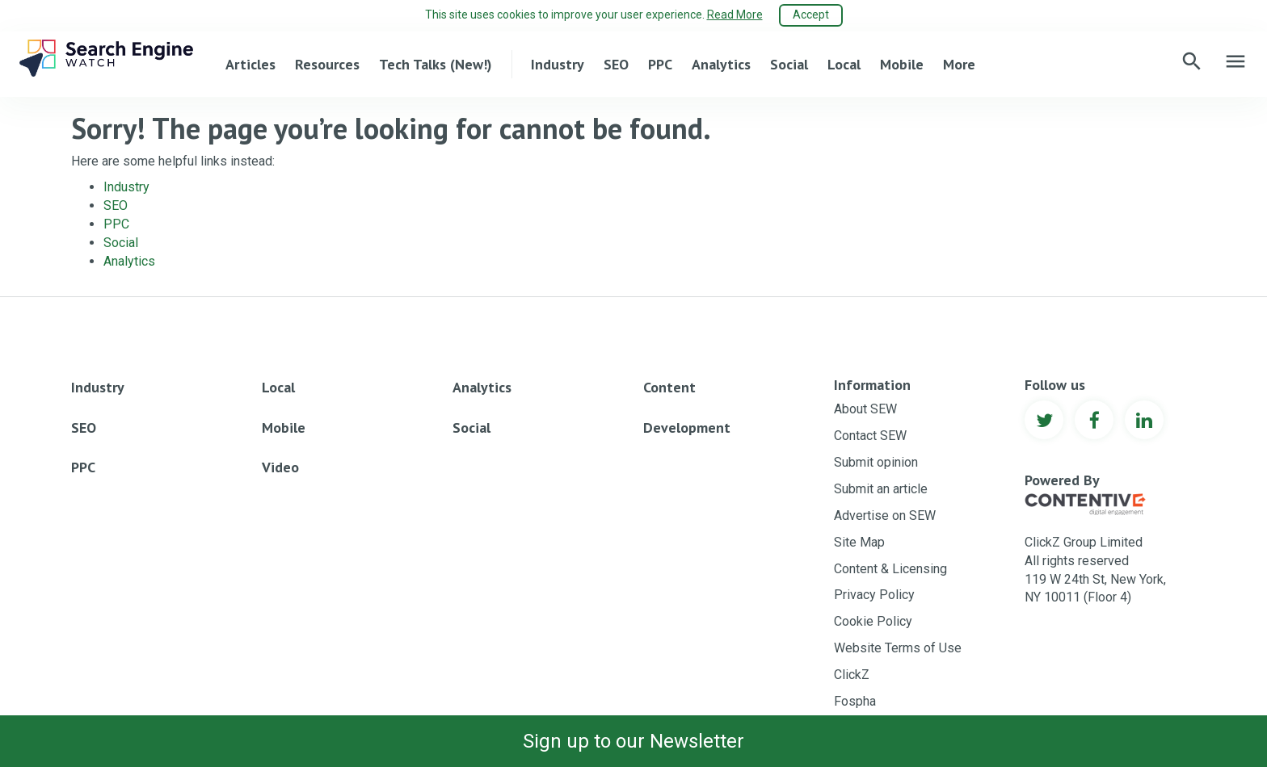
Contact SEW (870, 434)
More (959, 63)
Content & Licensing (890, 568)
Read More (735, 14)
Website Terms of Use (898, 647)
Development (686, 426)
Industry (557, 63)
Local (844, 63)
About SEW (865, 408)
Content (669, 386)
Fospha (855, 700)
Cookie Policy (873, 620)
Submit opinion (876, 461)
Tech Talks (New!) (435, 63)
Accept (811, 14)
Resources (327, 63)
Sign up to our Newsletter (633, 741)
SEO (616, 63)
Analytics (721, 63)
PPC (660, 63)
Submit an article (881, 488)
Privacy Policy (874, 593)
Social (789, 63)
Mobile (902, 63)
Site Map (859, 541)
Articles (250, 63)
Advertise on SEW (885, 514)
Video (280, 466)
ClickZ (851, 673)
